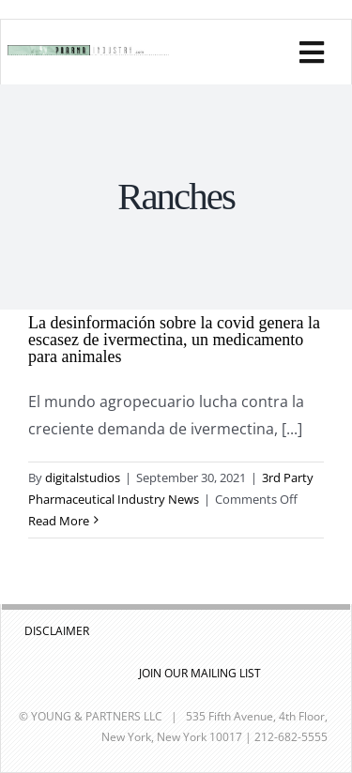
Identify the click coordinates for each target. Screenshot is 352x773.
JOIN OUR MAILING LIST (200, 673)
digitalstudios (82, 477)
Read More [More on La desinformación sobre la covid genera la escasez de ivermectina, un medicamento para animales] (58, 520)
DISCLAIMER (56, 631)
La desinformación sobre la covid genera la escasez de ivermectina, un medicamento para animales (174, 339)
